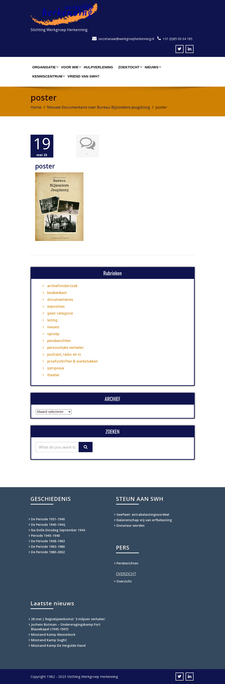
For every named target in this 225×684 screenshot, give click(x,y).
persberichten (59, 340)
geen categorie (60, 313)
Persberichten (127, 563)
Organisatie (45, 67)
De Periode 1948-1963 (48, 541)
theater (53, 375)
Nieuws (152, 67)
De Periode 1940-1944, (48, 524)
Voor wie (70, 67)
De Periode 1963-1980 (48, 546)
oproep (53, 333)
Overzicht (124, 581)
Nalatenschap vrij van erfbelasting (144, 520)
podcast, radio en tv (64, 354)
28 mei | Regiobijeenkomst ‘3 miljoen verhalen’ (68, 619)
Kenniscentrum (48, 76)
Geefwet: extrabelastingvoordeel (142, 514)
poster (45, 166)
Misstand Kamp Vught (49, 640)
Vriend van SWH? (83, 76)
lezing (52, 320)
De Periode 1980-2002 (48, 552)
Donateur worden (130, 525)
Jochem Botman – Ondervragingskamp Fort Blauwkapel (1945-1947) (66, 626)
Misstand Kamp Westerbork (53, 634)
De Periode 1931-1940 (48, 519)
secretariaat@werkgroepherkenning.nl (126, 39)
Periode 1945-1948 (45, 535)
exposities (56, 306)
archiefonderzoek (62, 285)
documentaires (60, 299)
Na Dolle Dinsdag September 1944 (58, 530)
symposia (55, 368)
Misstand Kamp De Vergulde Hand (58, 645)
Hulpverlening (98, 67)
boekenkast (57, 292)
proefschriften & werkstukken (72, 361)
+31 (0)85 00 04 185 (177, 39)
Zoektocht (129, 67)
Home (36, 107)
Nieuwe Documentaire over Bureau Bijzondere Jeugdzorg (98, 107)
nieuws (53, 327)
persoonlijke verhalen (65, 347)
